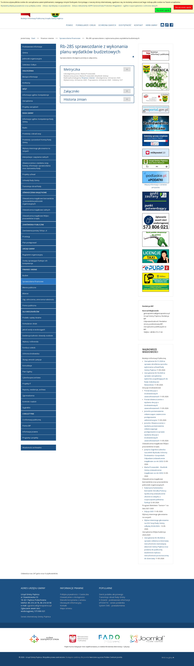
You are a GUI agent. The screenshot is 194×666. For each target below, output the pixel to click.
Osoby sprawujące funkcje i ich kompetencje (34, 262)
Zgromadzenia (28, 395)
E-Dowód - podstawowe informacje (114, 600)
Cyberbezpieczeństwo (31, 377)
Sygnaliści (26, 407)
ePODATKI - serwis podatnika (112, 602)
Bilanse (25, 293)
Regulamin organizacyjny (32, 254)
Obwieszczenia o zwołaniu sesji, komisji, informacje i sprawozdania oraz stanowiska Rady (36, 166)
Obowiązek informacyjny (70, 602)
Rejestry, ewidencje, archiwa (33, 389)
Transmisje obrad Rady (31, 186)
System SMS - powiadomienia (112, 605)
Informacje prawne (30, 431)
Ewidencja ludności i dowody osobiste (37, 335)
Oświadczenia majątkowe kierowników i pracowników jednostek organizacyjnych (38, 201)
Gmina (25, 52)
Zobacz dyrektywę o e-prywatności (56, 6)
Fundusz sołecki (28, 347)
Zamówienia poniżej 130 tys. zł (34, 230)
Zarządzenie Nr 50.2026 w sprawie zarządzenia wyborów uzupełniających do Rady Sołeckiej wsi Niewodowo (156, 379)
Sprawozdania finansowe (32, 281)
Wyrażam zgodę (162, 10)
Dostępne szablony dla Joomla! (77, 657)
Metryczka (72, 69)
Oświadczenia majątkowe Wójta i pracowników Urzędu (35, 217)
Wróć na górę (168, 657)
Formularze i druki (29, 323)
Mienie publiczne (29, 287)
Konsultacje (27, 365)
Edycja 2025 (149, 511)
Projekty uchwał (28, 174)
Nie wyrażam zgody (183, 7)
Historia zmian (75, 99)
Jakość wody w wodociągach (33, 329)
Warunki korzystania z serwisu (73, 600)
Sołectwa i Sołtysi (29, 64)
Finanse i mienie (88, 78)
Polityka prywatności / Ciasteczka (74, 594)
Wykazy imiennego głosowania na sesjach (36, 149)
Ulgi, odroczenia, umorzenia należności (38, 299)
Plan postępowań (29, 242)
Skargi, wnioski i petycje (32, 359)
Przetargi (26, 236)
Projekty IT (26, 383)
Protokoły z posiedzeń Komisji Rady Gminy (36, 141)
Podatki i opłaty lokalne (31, 317)
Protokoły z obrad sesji (31, 133)
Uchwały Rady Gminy (30, 180)
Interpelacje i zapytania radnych (35, 157)
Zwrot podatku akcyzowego (111, 594)
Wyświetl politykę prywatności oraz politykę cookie (21, 6)
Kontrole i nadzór (29, 401)
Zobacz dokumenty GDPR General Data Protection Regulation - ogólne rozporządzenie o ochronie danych (115, 6)
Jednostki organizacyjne (32, 58)
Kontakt (63, 605)
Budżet (25, 275)
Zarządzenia (27, 101)
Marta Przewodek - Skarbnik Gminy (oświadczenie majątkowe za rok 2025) (155, 470)
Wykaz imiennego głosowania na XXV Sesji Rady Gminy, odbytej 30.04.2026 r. (156, 523)
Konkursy (26, 83)
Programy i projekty (30, 437)
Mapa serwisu (66, 608)
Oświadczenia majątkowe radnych (36, 210)
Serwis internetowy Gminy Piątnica (36, 616)
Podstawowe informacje (32, 46)
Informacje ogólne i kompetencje (35, 95)
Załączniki (71, 91)
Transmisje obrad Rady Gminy (112, 597)
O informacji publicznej (31, 419)
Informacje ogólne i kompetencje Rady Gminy (37, 120)
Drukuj (133, 56)
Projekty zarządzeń (30, 107)
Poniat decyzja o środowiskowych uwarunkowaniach (152, 393)
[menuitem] (69, 25)
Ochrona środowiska (30, 353)
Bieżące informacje (30, 77)
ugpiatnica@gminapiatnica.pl (39, 605)
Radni (24, 127)
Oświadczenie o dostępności (72, 597)
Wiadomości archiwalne (32, 447)
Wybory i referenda (30, 341)
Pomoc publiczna (29, 305)
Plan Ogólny (27, 371)
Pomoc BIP (26, 425)
